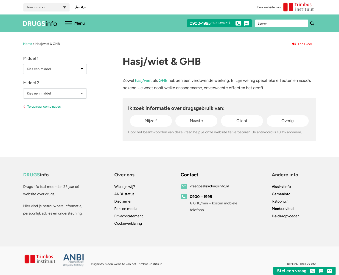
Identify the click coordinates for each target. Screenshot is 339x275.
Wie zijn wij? (124, 186)
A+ (83, 7)
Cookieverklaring (128, 223)
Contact (189, 175)
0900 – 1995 (201, 196)
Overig (287, 120)
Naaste (196, 120)
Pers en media (125, 208)
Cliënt (241, 120)
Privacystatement (128, 216)
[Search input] (282, 23)
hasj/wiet (143, 80)
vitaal (283, 208)
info (281, 186)
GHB (163, 80)
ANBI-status (124, 194)
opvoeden (286, 216)
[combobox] (55, 69)
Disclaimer (123, 201)
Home (27, 44)
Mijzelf (151, 120)
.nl (280, 201)
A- (77, 7)
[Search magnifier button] (312, 23)
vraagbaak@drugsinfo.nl (209, 186)
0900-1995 (215, 24)
